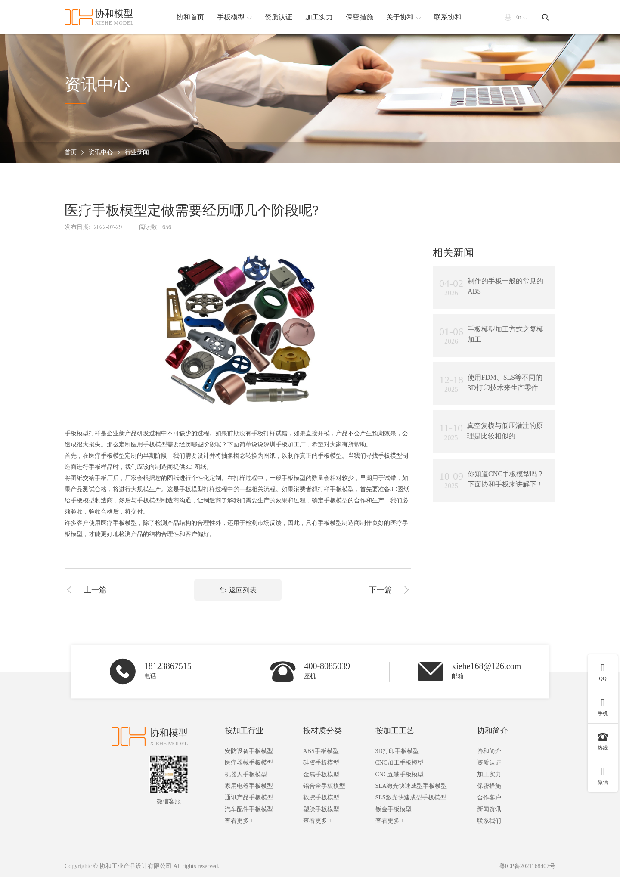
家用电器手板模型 (249, 789)
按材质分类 (322, 733)
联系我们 (489, 824)
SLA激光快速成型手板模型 (411, 789)
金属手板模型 (321, 777)
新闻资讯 (489, 812)
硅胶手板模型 (321, 765)
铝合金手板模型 (324, 789)
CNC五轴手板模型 (399, 777)
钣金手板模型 (393, 812)
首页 (71, 152)
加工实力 (489, 777)
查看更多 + (239, 824)
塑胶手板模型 (321, 812)
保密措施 (489, 789)
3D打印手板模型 (397, 754)
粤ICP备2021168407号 (526, 869)
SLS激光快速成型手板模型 (410, 800)
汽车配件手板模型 (249, 812)
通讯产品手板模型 (249, 800)
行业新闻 (137, 152)
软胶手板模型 (321, 800)
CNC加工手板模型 (399, 765)
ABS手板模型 (321, 754)
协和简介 (492, 733)
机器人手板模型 (246, 777)
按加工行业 (244, 733)
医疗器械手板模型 (249, 765)
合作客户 (489, 800)
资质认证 (489, 765)
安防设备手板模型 (249, 754)
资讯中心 (101, 152)
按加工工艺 (394, 733)
